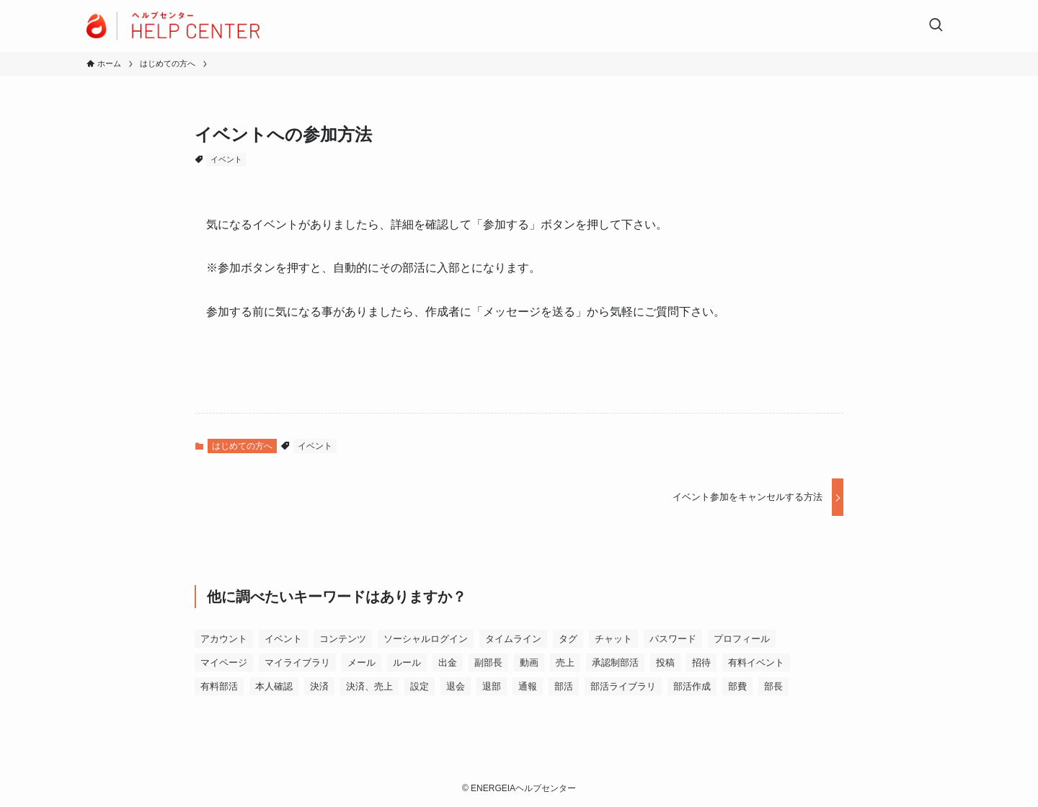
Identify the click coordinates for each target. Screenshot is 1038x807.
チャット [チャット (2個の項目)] (613, 638)
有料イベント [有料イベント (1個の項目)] (756, 662)
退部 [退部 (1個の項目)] (491, 686)
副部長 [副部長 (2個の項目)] (488, 662)
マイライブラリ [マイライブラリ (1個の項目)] (297, 662)
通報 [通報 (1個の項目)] (527, 686)
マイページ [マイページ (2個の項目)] (223, 662)
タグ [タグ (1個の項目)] (568, 638)
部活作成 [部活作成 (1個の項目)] (692, 686)
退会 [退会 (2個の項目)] (455, 686)
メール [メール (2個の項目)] (361, 662)
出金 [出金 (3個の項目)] (447, 662)
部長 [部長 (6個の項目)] (773, 686)
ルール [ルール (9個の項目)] (407, 662)
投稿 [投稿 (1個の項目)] (665, 662)
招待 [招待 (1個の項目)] (701, 662)
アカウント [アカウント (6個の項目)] (223, 638)
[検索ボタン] (936, 26)
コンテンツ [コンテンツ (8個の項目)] (342, 638)
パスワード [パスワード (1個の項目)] (672, 638)
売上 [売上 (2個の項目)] (565, 662)
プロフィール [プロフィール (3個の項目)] (742, 638)
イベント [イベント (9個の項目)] (283, 638)
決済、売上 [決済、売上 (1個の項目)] (369, 686)
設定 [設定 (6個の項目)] (419, 686)
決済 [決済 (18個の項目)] (319, 686)
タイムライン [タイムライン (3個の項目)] (513, 638)
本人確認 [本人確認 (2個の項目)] (274, 686)
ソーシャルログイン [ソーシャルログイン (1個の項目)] (425, 638)
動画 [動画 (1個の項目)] (529, 662)
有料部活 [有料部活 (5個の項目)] (219, 686)
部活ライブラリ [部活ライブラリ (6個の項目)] (623, 686)
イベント (226, 159)
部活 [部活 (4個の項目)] (563, 686)
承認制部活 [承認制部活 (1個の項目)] (615, 662)
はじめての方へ (242, 446)
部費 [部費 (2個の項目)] (737, 686)
